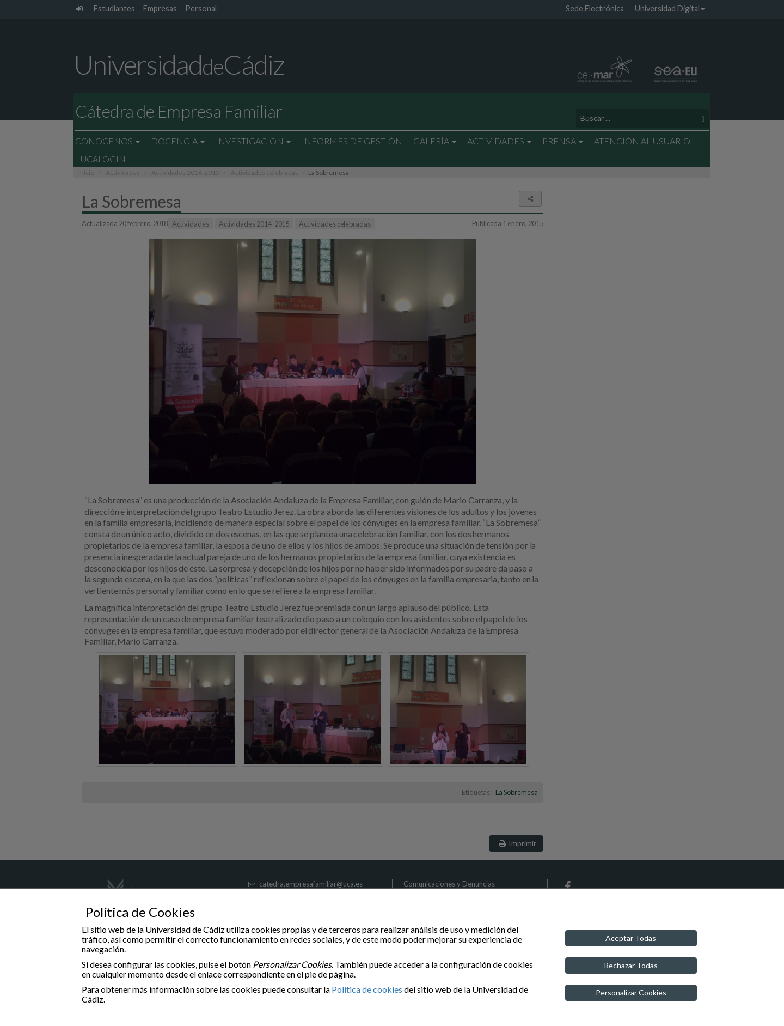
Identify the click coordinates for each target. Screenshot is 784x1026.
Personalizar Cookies (631, 992)
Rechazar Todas (631, 965)
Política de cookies (367, 989)
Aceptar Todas (630, 938)
